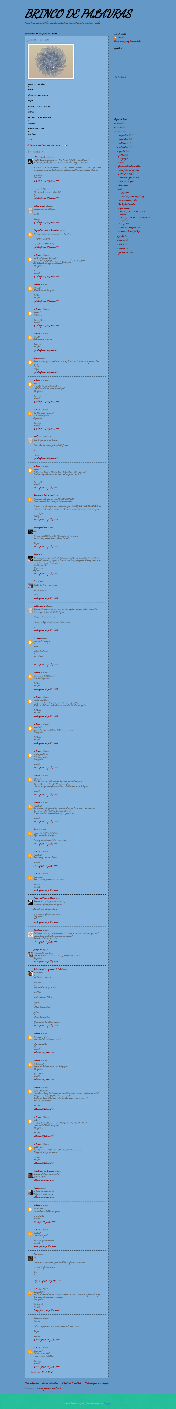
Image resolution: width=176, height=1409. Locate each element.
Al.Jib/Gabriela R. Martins (46, 231)
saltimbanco (40, 206)
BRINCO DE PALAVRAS (78, 13)
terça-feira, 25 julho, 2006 (46, 1310)
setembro (124, 147)
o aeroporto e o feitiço (129, 231)
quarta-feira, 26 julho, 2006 (47, 1340)
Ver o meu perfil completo (127, 41)
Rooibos (37, 638)
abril (122, 245)
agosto (122, 151)
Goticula (38, 950)
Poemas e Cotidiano (43, 496)
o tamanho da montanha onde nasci (133, 213)
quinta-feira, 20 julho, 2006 (47, 181)
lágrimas (123, 185)
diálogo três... (125, 224)
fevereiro (124, 253)
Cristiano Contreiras (44, 1171)
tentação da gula (127, 204)
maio (121, 241)
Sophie (37, 555)
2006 (119, 132)
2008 (119, 124)
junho (122, 236)
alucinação (124, 193)
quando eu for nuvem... (129, 178)
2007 (119, 128)
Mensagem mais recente (41, 1383)
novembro (124, 139)
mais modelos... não (128, 200)
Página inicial (71, 1383)
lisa (36, 582)
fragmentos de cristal (129, 166)
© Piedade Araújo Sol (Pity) (47, 970)
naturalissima (41, 157)
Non (35, 1254)
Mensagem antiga (97, 1383)
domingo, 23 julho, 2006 (45, 1222)
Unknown (38, 255)
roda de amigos (126, 182)
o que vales (124, 208)
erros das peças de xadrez (131, 197)
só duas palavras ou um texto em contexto (135, 219)
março (122, 249)
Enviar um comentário (42, 1372)
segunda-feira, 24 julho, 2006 (47, 1281)
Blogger (108, 1404)
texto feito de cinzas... (129, 170)
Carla (37, 1188)
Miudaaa (38, 930)
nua (120, 189)
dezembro (124, 135)
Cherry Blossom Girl (44, 898)
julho (121, 156)
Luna (36, 358)
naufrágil (123, 159)
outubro (123, 143)
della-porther (40, 528)
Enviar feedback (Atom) (49, 1389)
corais (121, 163)
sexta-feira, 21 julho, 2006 (46, 488)
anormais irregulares (129, 228)
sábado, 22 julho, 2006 (44, 1053)
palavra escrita (126, 174)
